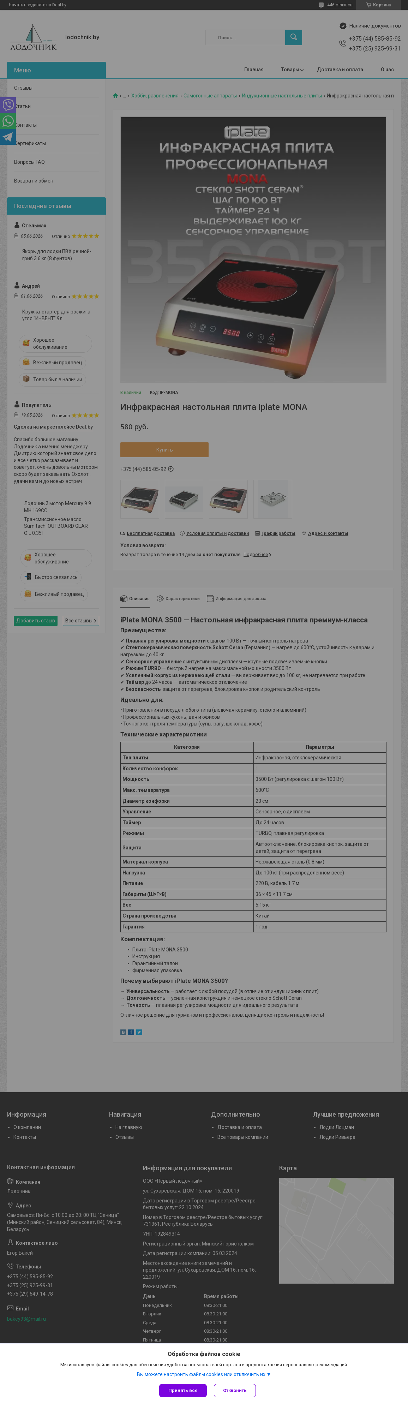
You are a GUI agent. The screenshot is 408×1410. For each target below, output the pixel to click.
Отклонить (235, 1390)
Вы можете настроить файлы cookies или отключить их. (201, 1374)
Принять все (183, 1390)
